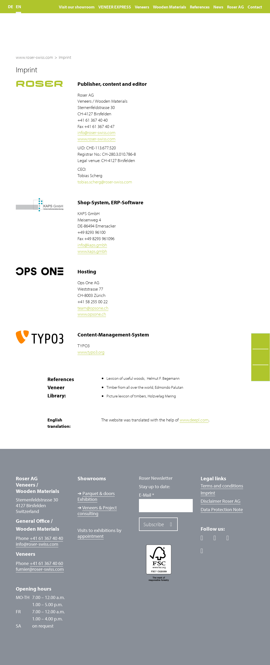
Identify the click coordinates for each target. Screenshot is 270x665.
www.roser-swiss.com (96, 138)
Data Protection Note (222, 509)
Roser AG (235, 7)
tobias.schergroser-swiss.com (105, 181)
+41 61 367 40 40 (46, 538)
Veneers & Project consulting (97, 510)
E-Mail (146, 495)
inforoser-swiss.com (96, 132)
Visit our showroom (77, 7)
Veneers (142, 7)
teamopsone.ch (93, 308)
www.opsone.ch (92, 314)
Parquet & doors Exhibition (96, 496)
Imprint (208, 493)
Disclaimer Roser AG (220, 501)
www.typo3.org (91, 352)
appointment (91, 536)
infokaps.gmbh (92, 245)
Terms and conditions (222, 486)
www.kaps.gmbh (92, 251)
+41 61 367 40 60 (46, 563)
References (200, 7)
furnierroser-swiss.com (40, 569)
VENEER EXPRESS (114, 7)
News (218, 7)
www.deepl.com (194, 419)
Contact (255, 7)
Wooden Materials (169, 7)
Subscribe (153, 524)
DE (10, 6)
